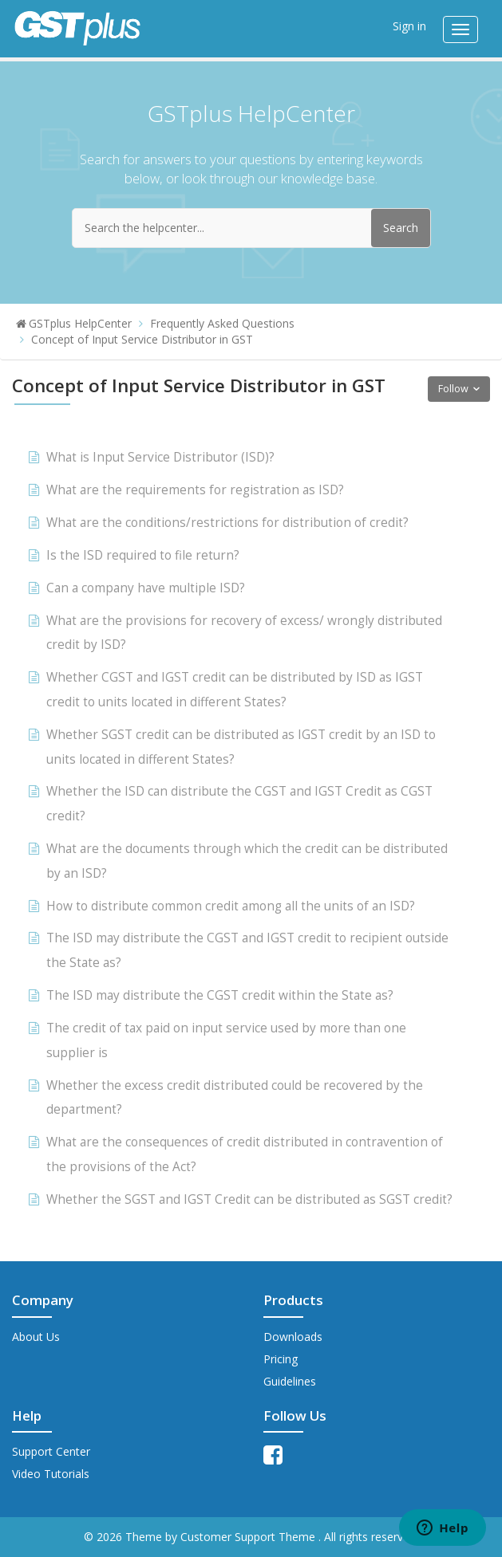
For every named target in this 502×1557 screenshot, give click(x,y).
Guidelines (289, 1381)
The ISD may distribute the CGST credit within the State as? (219, 995)
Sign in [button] (409, 25)
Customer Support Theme (249, 1536)
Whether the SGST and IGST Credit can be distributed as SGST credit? (249, 1199)
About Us (36, 1336)
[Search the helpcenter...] (251, 228)
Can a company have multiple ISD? (145, 588)
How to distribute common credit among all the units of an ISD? (230, 906)
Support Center (51, 1451)
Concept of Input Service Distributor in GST (142, 339)
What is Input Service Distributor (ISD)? (160, 457)
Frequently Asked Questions (222, 323)
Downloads (292, 1336)
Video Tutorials (50, 1473)
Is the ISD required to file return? (142, 555)
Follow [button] (453, 388)
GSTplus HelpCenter (80, 323)
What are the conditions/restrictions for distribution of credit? (227, 522)
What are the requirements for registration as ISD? (195, 490)
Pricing (280, 1358)
